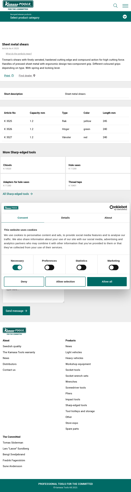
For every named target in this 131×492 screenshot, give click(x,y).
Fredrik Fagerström (14, 460)
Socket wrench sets (77, 375)
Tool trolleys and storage (80, 411)
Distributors (10, 364)
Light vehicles (74, 352)
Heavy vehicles (74, 358)
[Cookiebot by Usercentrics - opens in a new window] (112, 207)
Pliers (69, 393)
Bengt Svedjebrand (14, 454)
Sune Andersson (12, 466)
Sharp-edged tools (76, 405)
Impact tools (73, 399)
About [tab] (108, 217)
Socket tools (73, 369)
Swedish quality (12, 346)
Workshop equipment (78, 364)
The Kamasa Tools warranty (19, 352)
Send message (16, 311)
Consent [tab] (23, 217)
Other (69, 417)
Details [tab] (65, 217)
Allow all (107, 281)
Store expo (72, 423)
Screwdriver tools (76, 387)
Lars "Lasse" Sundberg (16, 448)
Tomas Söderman (13, 442)
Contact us (9, 369)
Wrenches (71, 381)
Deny (24, 281)
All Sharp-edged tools (18, 194)
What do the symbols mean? (19, 53)
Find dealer (27, 75)
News (6, 358)
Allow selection (65, 281)
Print (9, 75)
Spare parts (72, 428)
